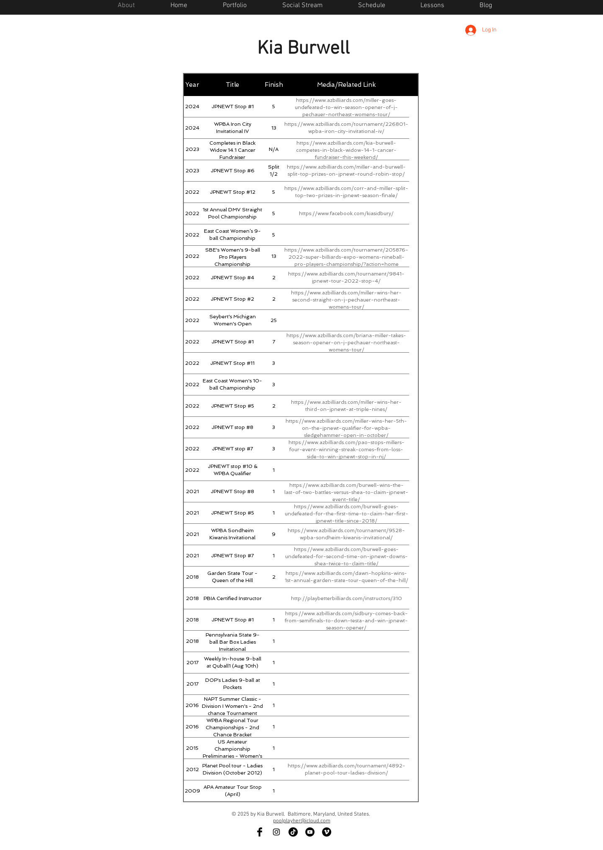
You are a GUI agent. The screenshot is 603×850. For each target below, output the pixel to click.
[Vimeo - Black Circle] (326, 832)
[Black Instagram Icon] (276, 832)
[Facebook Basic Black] (259, 832)
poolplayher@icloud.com (301, 821)
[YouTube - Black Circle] (309, 832)
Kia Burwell (303, 49)
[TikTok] (293, 832)
